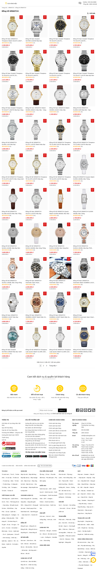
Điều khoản (19, 465)
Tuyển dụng (5, 437)
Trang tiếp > (53, 365)
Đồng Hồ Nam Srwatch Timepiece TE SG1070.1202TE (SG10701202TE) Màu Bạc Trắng (83, 40)
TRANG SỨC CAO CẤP (84, 518)
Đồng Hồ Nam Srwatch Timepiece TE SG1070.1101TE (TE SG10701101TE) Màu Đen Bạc (12, 74)
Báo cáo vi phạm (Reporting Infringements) (56, 456)
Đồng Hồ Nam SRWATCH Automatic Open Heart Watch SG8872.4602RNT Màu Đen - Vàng (83, 316)
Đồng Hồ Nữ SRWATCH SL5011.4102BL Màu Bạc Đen (11, 247)
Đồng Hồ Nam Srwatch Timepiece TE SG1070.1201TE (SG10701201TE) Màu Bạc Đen (59, 40)
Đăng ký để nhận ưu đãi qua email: (12, 410)
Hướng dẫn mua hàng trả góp (57, 452)
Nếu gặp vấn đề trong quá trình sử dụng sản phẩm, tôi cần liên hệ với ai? (36, 444)
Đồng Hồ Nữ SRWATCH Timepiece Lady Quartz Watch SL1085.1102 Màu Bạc (60, 351)
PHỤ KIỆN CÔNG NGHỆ (46, 471)
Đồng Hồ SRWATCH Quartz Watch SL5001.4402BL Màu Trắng (83, 178)
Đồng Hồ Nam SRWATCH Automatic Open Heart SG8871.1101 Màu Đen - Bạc (34, 282)
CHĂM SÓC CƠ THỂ (26, 558)
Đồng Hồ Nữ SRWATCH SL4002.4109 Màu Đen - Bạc (82, 109)
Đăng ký (62, 410)
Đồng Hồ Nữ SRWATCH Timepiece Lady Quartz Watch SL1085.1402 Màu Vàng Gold (36, 351)
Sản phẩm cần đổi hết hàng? (33, 427)
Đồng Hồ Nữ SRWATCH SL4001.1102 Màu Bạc (9, 143)
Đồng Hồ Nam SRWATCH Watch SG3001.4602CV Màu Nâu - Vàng (36, 109)
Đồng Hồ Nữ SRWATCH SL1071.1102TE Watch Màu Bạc (35, 143)
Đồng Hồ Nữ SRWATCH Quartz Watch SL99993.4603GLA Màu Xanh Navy (82, 351)
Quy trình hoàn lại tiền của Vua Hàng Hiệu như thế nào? (35, 448)
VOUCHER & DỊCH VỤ (27, 495)
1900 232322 (93, 4)
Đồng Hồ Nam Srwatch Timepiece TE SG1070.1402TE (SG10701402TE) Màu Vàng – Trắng (36, 74)
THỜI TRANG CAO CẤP (8, 495)
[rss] (93, 410)
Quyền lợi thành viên (54, 450)
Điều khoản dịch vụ (54, 440)
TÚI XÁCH (4, 471)
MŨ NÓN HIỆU (25, 537)
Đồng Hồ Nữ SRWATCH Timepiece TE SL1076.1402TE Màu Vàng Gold (13, 178)
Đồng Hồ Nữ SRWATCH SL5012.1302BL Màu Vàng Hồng (12, 281)
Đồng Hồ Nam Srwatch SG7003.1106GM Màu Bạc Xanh (12, 350)
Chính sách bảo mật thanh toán (57, 435)
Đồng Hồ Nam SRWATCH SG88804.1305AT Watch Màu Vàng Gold (36, 316)
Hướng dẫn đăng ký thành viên (57, 447)
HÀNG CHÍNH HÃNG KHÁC (85, 539)
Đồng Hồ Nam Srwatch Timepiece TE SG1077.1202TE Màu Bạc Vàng (12, 109)
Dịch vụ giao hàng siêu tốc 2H (57, 445)
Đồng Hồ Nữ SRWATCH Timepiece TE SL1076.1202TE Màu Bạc (36, 178)
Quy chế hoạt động (7, 427)
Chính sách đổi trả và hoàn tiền (57, 430)
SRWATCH (11, 7)
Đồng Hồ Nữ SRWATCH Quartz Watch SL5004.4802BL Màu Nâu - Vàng (59, 213)
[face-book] (77, 410)
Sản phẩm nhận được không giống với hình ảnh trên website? (35, 435)
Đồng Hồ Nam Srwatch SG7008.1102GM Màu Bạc (34, 40)
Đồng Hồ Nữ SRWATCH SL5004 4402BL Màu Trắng (83, 212)
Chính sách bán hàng (55, 423)
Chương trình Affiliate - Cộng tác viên (12, 432)
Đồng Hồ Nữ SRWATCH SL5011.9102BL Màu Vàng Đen (59, 247)
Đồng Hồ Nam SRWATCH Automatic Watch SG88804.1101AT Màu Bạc (84, 282)
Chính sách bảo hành (55, 426)
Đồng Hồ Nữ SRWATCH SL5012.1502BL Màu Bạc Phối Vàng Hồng (82, 247)
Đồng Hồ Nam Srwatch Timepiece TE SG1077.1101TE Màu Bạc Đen (83, 74)
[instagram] (81, 410)
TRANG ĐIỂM (62, 516)
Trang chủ (4, 7)
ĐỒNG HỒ (23, 522)
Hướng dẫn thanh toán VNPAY (10, 435)
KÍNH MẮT (42, 513)
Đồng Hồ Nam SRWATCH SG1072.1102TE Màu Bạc (33, 212)
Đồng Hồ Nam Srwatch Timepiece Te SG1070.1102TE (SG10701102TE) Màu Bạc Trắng (59, 74)
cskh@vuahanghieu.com (88, 435)
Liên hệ (4, 440)
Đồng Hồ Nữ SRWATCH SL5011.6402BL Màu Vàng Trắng (36, 247)
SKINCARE (24, 471)
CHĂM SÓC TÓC (44, 527)
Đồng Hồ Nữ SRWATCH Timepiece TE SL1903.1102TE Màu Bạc (84, 143)
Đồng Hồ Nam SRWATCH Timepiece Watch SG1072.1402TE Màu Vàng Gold (12, 40)
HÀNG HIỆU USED (45, 545)
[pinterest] (85, 410)
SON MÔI (61, 502)
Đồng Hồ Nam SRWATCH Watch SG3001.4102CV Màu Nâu (59, 109)
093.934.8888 (92, 2)
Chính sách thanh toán (55, 433)
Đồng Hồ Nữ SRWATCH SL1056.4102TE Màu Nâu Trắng (11, 212)
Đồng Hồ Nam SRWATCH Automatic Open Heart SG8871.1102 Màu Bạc (57, 282)
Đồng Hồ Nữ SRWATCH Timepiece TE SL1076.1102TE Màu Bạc (60, 178)
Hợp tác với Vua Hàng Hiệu (9, 430)
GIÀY (79, 471)
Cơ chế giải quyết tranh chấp (57, 443)
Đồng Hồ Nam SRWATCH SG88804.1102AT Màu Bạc (10, 316)
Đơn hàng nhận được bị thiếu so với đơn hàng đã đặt (35, 431)
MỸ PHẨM (61, 471)
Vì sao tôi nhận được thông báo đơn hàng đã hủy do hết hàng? (35, 439)
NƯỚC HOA (43, 485)
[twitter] (89, 410)
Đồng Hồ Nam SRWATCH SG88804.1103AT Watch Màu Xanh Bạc (60, 316)
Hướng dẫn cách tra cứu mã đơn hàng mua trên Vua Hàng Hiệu (34, 424)
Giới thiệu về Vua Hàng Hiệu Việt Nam (11, 424)
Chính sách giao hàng (55, 428)
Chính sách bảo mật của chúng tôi (62, 413)
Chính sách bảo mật (54, 438)
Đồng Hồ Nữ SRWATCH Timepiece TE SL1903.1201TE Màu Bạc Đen (60, 143)
